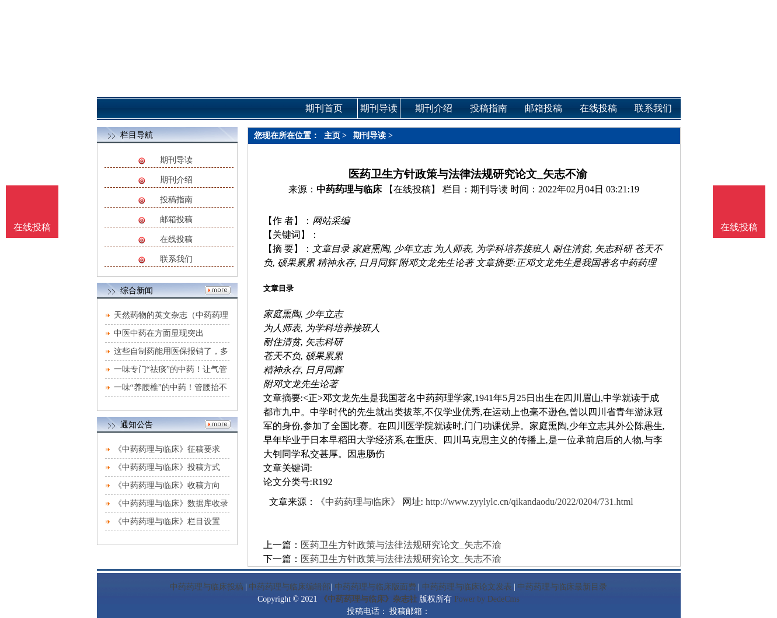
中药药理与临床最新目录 (562, 586)
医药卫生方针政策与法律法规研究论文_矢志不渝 (401, 545)
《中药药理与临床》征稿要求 (167, 449)
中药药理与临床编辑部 (289, 586)
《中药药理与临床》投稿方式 (167, 467)
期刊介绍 (176, 179)
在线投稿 (176, 239)
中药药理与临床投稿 (206, 586)
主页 (332, 135)
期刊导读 (176, 160)
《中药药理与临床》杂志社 (368, 599)
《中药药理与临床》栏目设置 (167, 521)
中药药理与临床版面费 (375, 586)
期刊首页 (324, 108)
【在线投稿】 (412, 189)
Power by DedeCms (487, 599)
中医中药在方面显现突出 (159, 333)
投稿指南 (176, 199)
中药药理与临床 (349, 189)
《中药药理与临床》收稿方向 (167, 485)
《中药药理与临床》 (358, 502)
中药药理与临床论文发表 (467, 586)
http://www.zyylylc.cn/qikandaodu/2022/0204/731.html (529, 502)
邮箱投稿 (176, 219)
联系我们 (176, 259)
